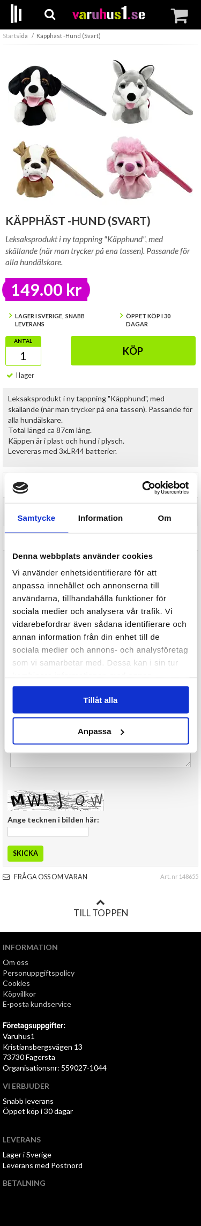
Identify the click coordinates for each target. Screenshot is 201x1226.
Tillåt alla (101, 699)
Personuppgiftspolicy (39, 972)
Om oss (15, 962)
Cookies (16, 983)
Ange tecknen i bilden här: (53, 819)
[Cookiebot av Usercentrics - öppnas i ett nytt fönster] (143, 488)
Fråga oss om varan (45, 877)
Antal (23, 341)
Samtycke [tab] (36, 517)
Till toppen (100, 908)
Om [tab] (165, 517)
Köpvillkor (19, 993)
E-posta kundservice (38, 1003)
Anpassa (101, 731)
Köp (133, 351)
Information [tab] (100, 517)
